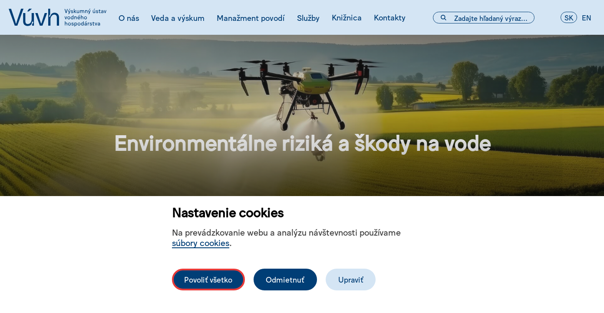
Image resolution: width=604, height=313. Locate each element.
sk (568, 17)
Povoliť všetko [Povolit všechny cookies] (208, 279)
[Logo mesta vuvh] (57, 17)
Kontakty (390, 17)
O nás (129, 17)
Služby (308, 17)
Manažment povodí (250, 17)
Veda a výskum (178, 17)
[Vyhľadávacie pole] (484, 17)
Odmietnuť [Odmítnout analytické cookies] (285, 279)
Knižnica (347, 17)
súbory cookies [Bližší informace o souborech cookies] (200, 242)
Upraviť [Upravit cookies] (350, 279)
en (586, 17)
